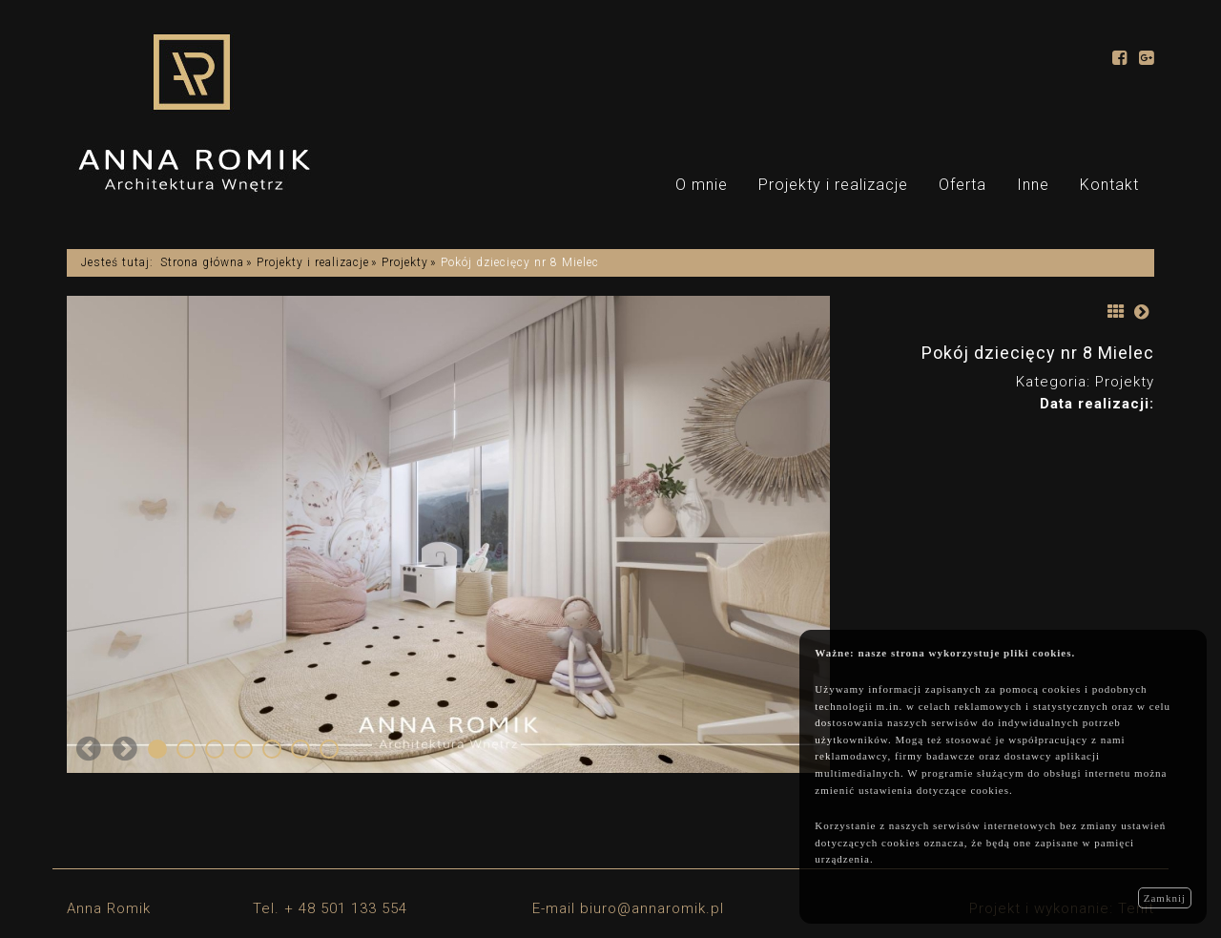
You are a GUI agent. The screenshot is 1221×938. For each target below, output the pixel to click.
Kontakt (1109, 185)
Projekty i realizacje (833, 185)
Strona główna (202, 262)
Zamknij (1165, 898)
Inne (1033, 185)
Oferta (962, 185)
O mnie (701, 185)
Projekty (405, 262)
